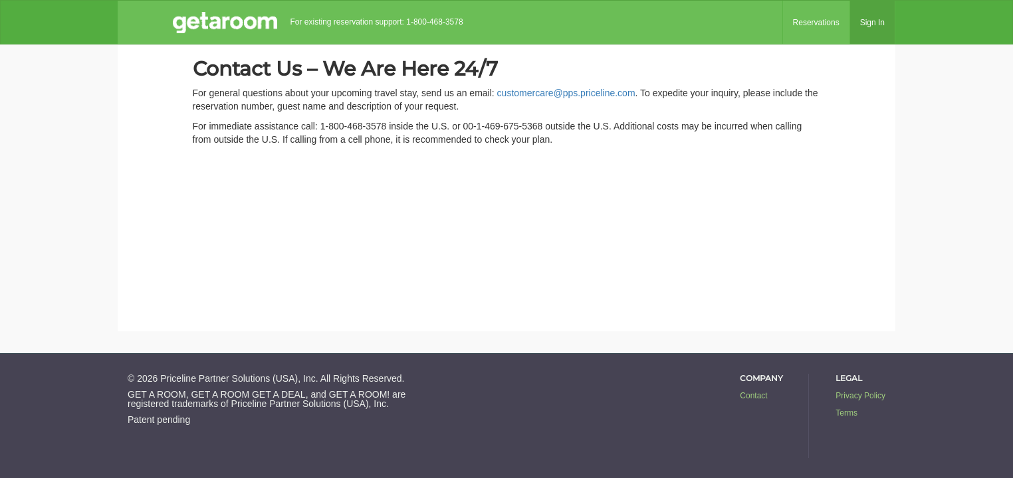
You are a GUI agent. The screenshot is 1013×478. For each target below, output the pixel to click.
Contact (753, 395)
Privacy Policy (860, 395)
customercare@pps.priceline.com (566, 93)
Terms (846, 413)
